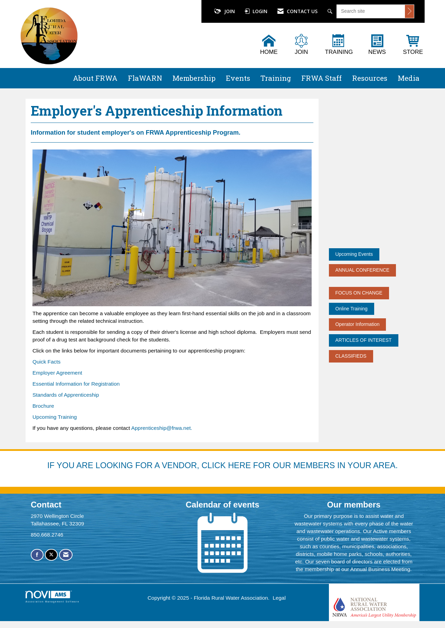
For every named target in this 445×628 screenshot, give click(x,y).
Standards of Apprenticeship (65, 395)
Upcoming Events (354, 254)
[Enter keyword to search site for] (371, 11)
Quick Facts (46, 362)
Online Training (351, 308)
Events (238, 78)
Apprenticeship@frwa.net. (161, 428)
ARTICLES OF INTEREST (363, 340)
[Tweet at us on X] (51, 555)
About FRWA (95, 78)
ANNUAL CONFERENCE (362, 270)
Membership (194, 78)
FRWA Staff (321, 78)
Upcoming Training (54, 417)
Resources (369, 78)
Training (276, 78)
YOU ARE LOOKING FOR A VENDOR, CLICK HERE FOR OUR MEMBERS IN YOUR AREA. (227, 465)
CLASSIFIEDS (351, 356)
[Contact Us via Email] (66, 555)
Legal (279, 598)
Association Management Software (52, 597)
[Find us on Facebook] (37, 555)
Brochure (43, 406)
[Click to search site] (409, 11)
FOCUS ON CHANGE (358, 293)
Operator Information (357, 324)
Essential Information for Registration (76, 384)
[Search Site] (331, 11)
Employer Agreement (57, 373)
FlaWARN (145, 78)
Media (408, 78)
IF (52, 465)
